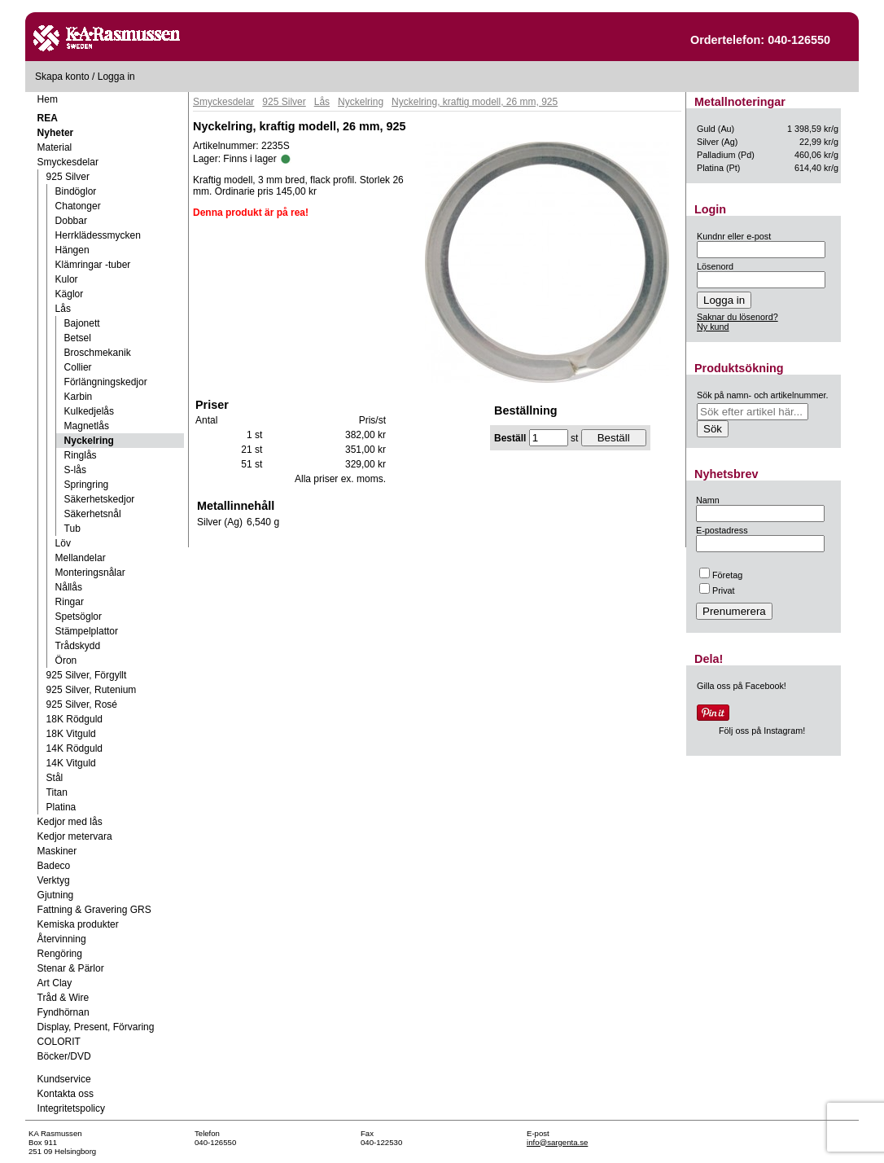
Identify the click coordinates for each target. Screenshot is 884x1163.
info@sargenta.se (557, 1142)
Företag (720, 575)
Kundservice (64, 1079)
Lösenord (715, 266)
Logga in (116, 76)
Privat (717, 590)
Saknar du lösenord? (737, 317)
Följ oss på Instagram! (762, 730)
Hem (47, 99)
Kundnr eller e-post (734, 236)
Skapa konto (62, 76)
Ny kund (713, 326)
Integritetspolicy (71, 1108)
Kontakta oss (65, 1093)
